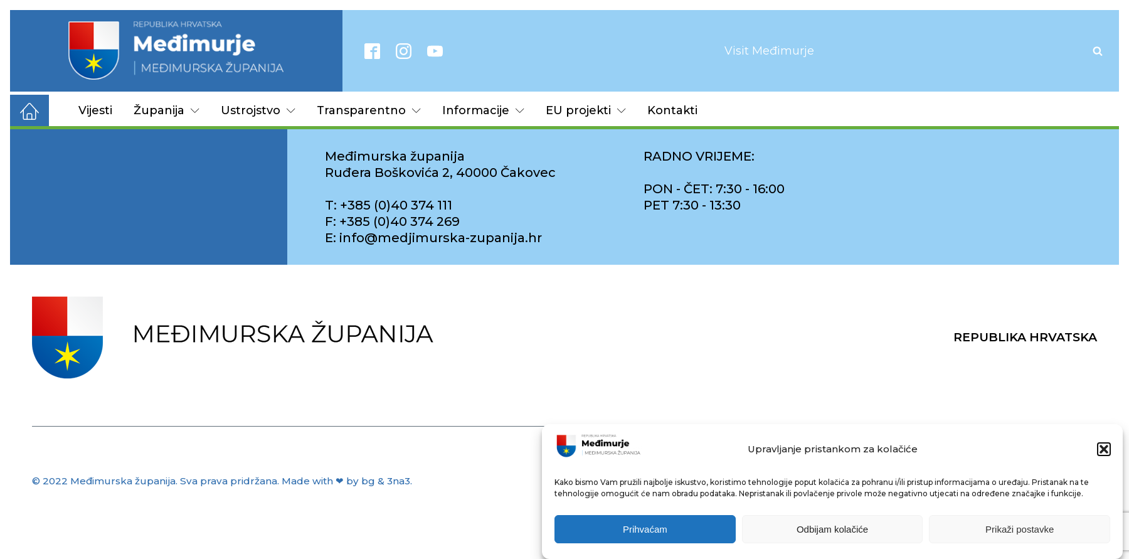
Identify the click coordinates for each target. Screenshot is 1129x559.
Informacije (483, 110)
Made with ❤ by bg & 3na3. (347, 481)
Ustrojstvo (258, 110)
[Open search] (1097, 50)
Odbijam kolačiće (832, 529)
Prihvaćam (645, 529)
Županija (166, 110)
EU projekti (586, 110)
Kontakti (672, 110)
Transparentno (369, 110)
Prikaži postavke (1019, 529)
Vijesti (95, 110)
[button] (1104, 449)
